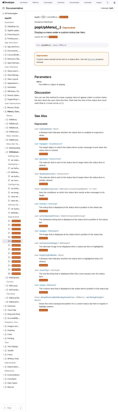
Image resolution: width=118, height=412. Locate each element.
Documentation (14, 8)
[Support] (99, 2)
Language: (105, 8)
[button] (107, 2)
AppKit (57, 17)
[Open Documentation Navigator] (3, 8)
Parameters (63, 77)
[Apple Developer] (9, 2)
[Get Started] (23, 2)
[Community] (60, 2)
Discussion (63, 92)
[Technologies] (48, 2)
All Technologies (10, 13)
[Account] (114, 2)
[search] (19, 408)
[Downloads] (87, 2)
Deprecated (61, 126)
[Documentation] (74, 2)
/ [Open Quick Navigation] (41, 408)
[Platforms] (36, 2)
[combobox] (20, 408)
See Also (61, 119)
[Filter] (20, 408)
